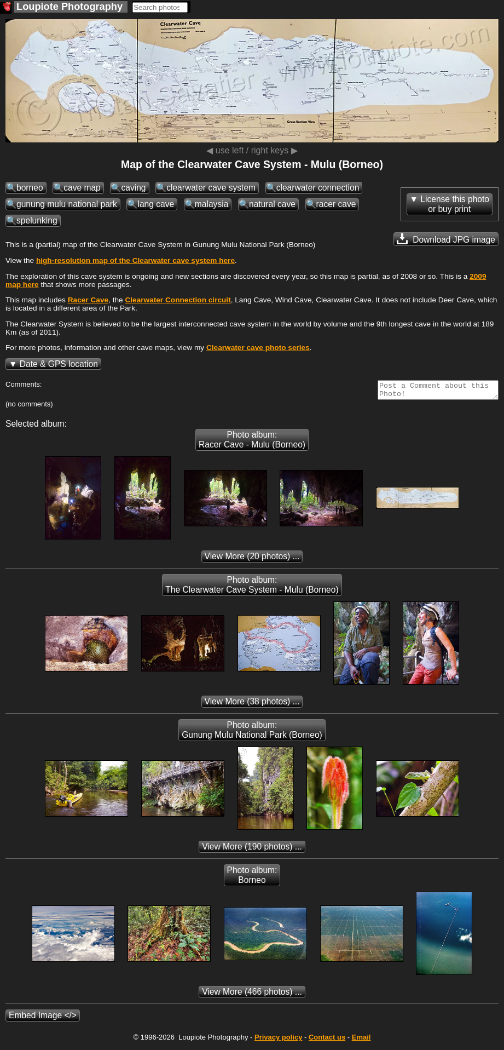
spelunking (36, 220)
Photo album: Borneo (252, 878)
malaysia (212, 204)
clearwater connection (318, 187)
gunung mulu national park (66, 204)
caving (133, 187)
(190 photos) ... (252, 849)
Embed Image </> (43, 1018)
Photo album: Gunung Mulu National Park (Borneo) (252, 733)
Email (361, 1040)
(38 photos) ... (252, 704)
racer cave (336, 204)
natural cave (272, 204)
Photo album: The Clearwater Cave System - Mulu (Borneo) (251, 588)
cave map (82, 187)
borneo (29, 187)
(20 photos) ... (252, 559)
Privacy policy (278, 1040)
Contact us (327, 1040)
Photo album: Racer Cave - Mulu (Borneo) (252, 442)
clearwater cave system (211, 187)
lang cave (155, 204)
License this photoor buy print (454, 204)
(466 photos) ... (252, 995)
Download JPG (446, 238)
